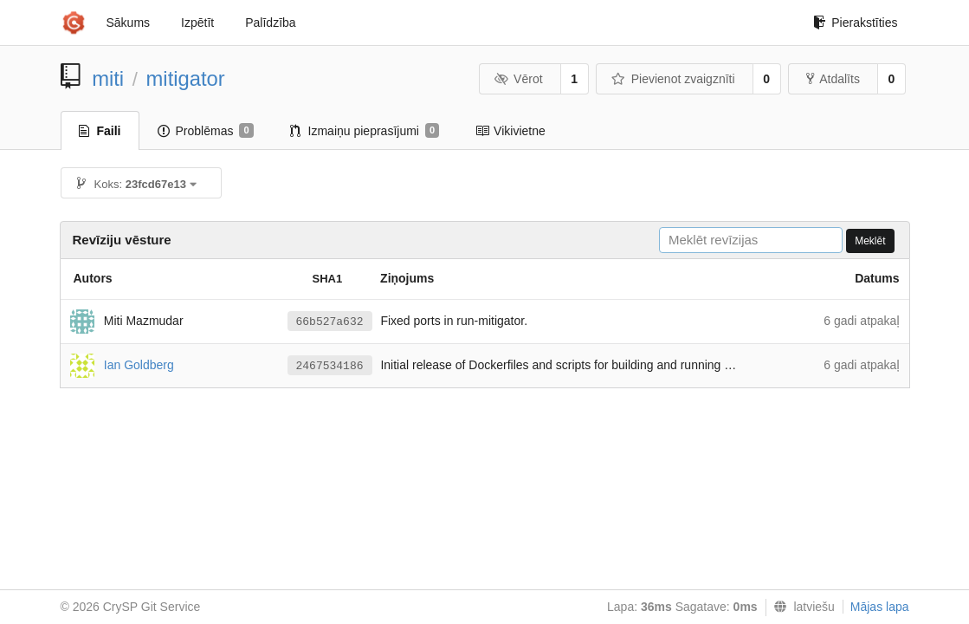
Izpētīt (197, 22)
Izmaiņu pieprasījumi (365, 131)
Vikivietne (510, 131)
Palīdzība (270, 22)
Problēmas (206, 131)
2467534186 (330, 366)
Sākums (129, 22)
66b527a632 (330, 321)
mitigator (185, 78)
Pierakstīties (855, 22)
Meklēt (870, 241)
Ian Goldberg (139, 364)
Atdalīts (833, 79)
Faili (100, 131)
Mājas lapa (879, 607)
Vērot (518, 79)
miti (108, 78)
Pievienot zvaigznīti (672, 79)
